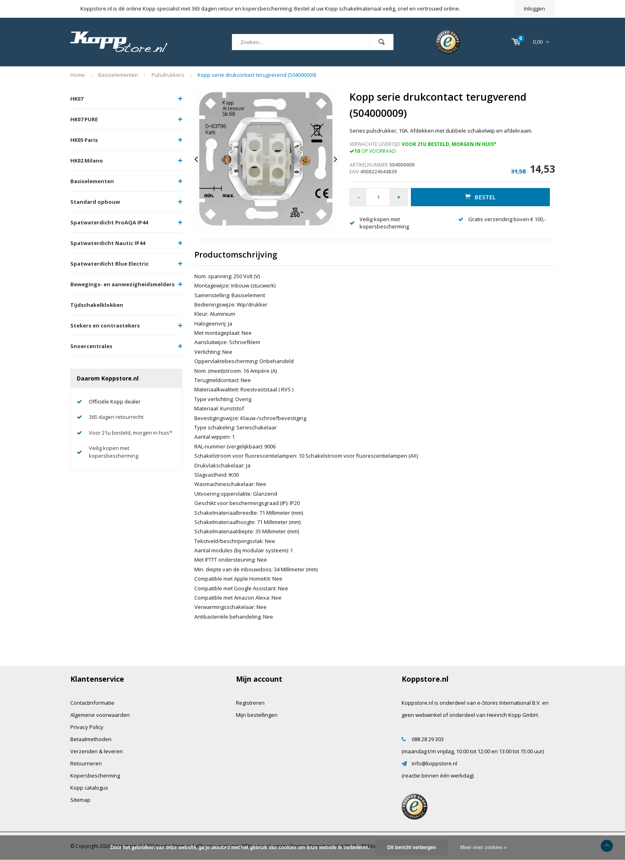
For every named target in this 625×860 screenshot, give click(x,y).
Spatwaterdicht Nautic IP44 (107, 243)
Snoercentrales (91, 346)
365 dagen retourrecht (116, 416)
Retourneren (86, 763)
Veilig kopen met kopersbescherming (113, 451)
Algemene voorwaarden (100, 714)
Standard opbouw (95, 201)
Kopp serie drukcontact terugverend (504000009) (257, 74)
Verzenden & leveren (96, 751)
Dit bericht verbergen (411, 847)
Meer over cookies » (483, 847)
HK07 (76, 98)
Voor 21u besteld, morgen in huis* (130, 432)
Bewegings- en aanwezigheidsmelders (122, 284)
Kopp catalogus (89, 787)
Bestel (480, 197)
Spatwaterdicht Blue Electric (109, 263)
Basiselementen (118, 74)
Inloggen (534, 8)
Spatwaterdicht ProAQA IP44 (109, 222)
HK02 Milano (86, 160)
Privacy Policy (86, 727)
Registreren (250, 702)
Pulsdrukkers (168, 74)
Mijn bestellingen (257, 714)
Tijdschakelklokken (96, 305)
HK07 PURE (84, 119)
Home (77, 74)
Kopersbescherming (95, 775)
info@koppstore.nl (434, 763)
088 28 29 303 (428, 739)
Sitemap (80, 799)
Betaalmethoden (91, 739)
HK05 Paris (84, 140)
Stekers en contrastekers (105, 325)
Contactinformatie (92, 702)
